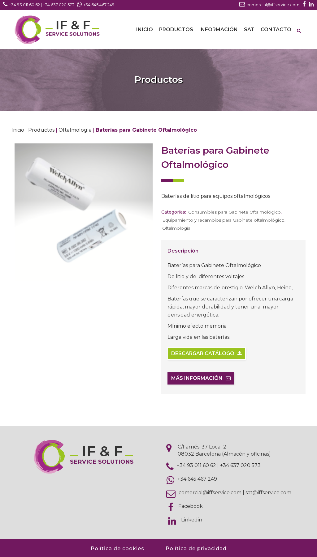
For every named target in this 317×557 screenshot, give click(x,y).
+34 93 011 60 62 (196, 465)
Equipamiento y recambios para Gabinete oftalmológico (223, 220)
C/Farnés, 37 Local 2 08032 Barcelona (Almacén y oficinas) (224, 450)
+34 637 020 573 (240, 465)
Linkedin (191, 520)
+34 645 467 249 (197, 479)
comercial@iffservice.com (210, 492)
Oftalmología (75, 130)
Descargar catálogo (206, 353)
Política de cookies (117, 548)
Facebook (190, 506)
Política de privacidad (196, 548)
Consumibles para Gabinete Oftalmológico (234, 212)
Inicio (17, 130)
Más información (201, 378)
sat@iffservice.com (268, 492)
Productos (41, 130)
